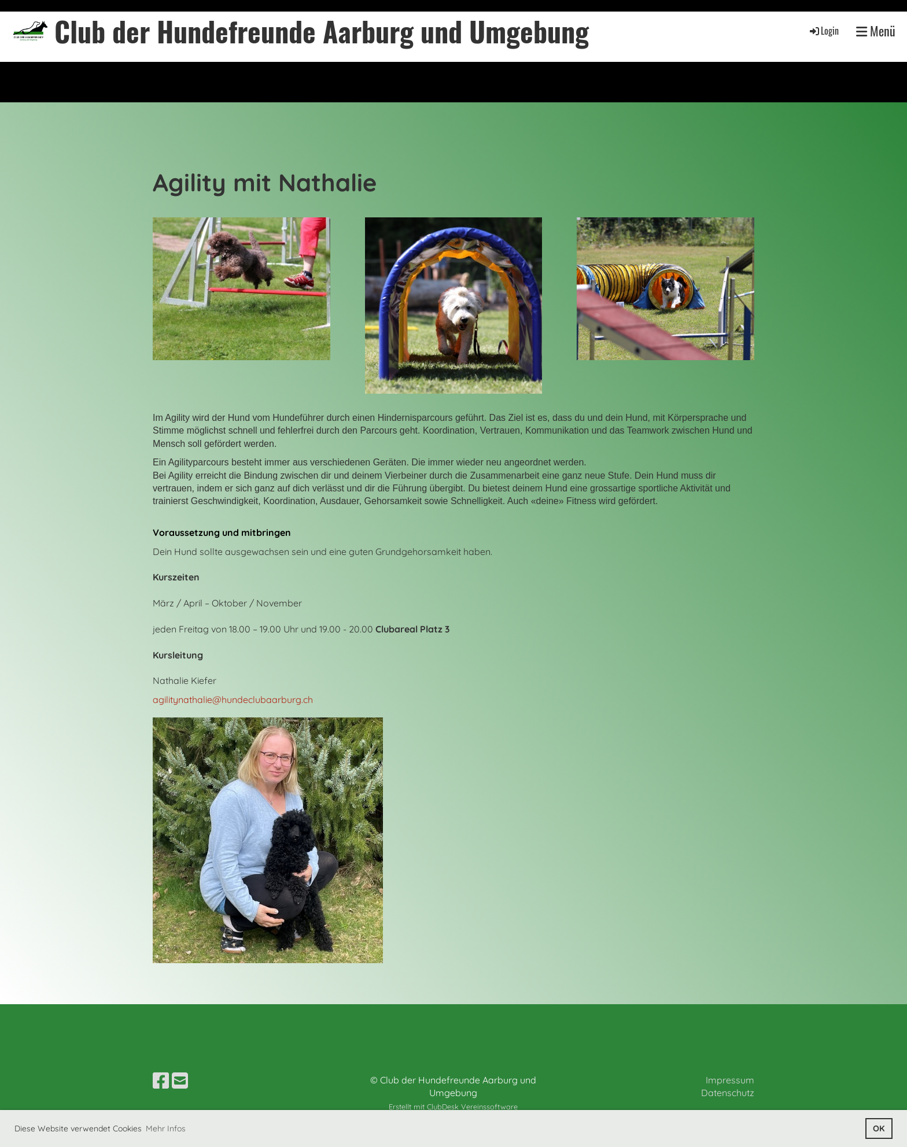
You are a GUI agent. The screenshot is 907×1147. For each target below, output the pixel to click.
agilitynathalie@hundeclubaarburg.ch (233, 699)
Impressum (730, 1080)
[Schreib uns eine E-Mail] (180, 1080)
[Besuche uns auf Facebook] (161, 1080)
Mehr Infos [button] (166, 1128)
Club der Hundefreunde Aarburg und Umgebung (321, 31)
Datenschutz (727, 1092)
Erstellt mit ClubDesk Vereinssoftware (453, 1106)
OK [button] (878, 1128)
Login (823, 31)
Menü (875, 31)
